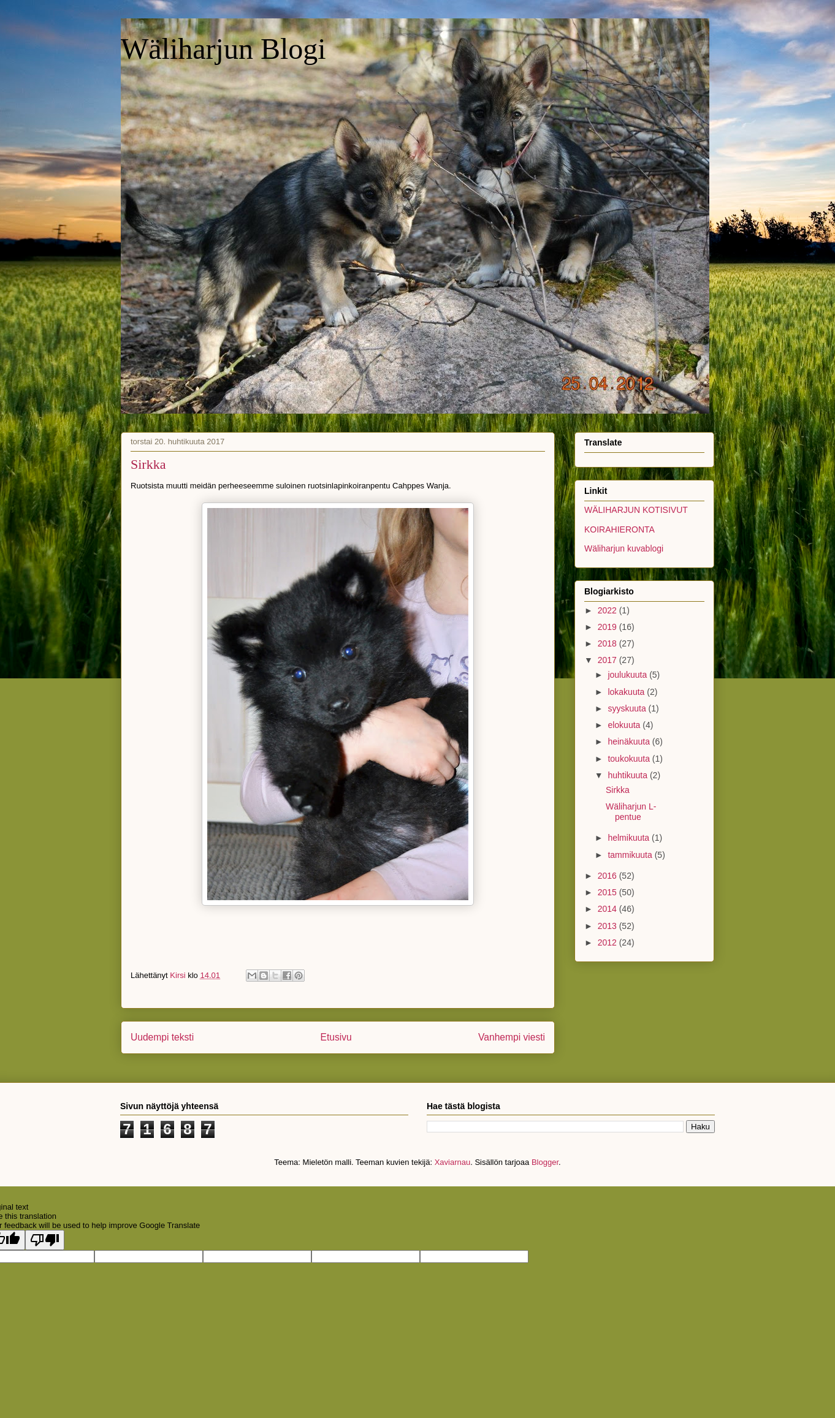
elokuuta (625, 725)
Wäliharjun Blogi (223, 48)
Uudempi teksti (162, 1037)
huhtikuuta (629, 775)
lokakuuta (627, 692)
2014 (608, 909)
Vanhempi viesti (511, 1037)
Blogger (545, 1162)
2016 (608, 876)
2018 (608, 643)
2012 (608, 942)
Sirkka (618, 790)
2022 (608, 610)
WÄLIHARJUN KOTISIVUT (636, 510)
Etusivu (336, 1037)
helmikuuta (630, 838)
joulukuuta (628, 675)
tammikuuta (631, 855)
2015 (608, 892)
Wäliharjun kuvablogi (623, 548)
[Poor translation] (44, 1240)
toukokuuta (630, 759)
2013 (608, 926)
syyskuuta (628, 708)
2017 (608, 660)
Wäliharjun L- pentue (631, 812)
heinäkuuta (630, 741)
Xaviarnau (453, 1162)
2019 (608, 627)
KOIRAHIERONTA (619, 529)
